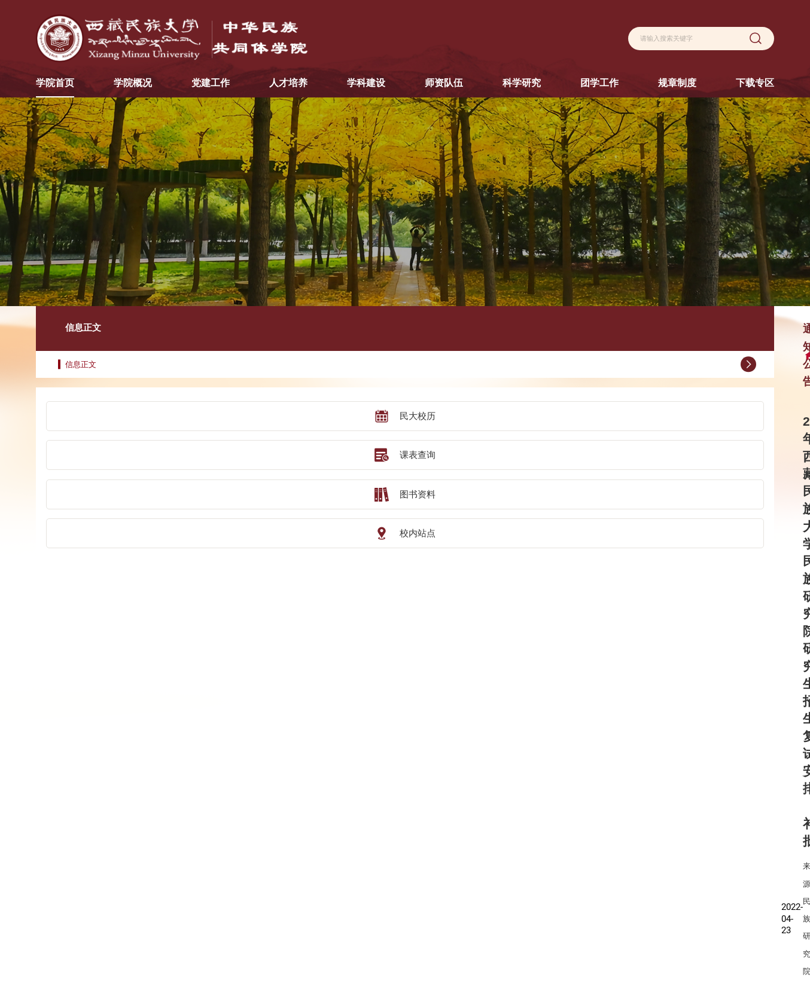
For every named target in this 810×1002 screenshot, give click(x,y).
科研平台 (528, 880)
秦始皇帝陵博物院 (64, 937)
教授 (459, 862)
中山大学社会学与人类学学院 (82, 918)
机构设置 (272, 862)
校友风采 (210, 917)
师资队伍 (466, 845)
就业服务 (591, 880)
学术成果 (528, 898)
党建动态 (272, 880)
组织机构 (210, 898)
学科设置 (403, 862)
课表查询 (105, 409)
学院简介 (210, 862)
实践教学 (334, 935)
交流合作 (334, 898)
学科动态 (403, 880)
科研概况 (528, 862)
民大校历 (105, 371)
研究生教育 (338, 880)
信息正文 (112, 319)
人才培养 (334, 845)
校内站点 (105, 486)
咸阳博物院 (54, 881)
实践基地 (334, 917)
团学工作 (591, 845)
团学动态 (591, 862)
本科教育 (334, 862)
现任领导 (210, 880)
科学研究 (528, 845)
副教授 (463, 880)
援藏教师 (466, 935)
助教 (459, 917)
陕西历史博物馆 (61, 843)
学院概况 (210, 845)
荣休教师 (466, 954)
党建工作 (272, 845)
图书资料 (105, 448)
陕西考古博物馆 (61, 863)
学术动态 (528, 917)
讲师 (459, 898)
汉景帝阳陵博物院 (64, 900)
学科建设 (403, 845)
